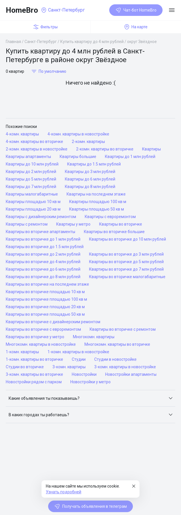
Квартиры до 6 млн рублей (90, 179)
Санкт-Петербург (40, 41)
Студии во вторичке (25, 367)
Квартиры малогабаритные (32, 194)
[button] (90, 398)
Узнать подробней (63, 492)
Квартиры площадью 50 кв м (96, 209)
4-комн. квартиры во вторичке (34, 141)
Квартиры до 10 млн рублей (32, 164)
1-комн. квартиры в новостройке (78, 351)
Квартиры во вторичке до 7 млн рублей (126, 269)
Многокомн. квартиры (93, 336)
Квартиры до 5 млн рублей (31, 179)
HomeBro (22, 10)
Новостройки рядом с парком (34, 382)
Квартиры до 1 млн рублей (130, 156)
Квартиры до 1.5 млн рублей (94, 164)
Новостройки (84, 374)
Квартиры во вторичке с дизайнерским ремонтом (53, 321)
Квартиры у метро (73, 224)
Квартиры (151, 149)
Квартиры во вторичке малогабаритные (127, 276)
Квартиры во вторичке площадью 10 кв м (45, 291)
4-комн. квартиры (22, 134)
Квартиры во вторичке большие (114, 231)
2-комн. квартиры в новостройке (36, 149)
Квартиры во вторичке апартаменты (40, 231)
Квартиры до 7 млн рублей (31, 186)
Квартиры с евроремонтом (110, 216)
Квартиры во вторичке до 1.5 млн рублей (45, 246)
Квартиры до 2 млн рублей (31, 171)
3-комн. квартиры (69, 367)
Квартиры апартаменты (28, 156)
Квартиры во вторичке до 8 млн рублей (43, 276)
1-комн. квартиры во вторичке (34, 359)
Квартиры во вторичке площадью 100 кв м (46, 299)
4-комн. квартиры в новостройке (78, 134)
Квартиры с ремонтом (27, 224)
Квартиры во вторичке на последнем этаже (47, 284)
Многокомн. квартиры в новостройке (41, 344)
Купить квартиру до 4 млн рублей (92, 41)
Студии (79, 359)
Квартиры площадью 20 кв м (33, 209)
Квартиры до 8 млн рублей (90, 186)
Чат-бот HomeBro (136, 10)
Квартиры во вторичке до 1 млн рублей (43, 239)
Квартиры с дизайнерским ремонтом (41, 216)
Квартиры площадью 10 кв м (33, 201)
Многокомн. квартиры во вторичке (117, 344)
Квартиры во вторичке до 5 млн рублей (126, 261)
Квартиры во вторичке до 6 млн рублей (43, 269)
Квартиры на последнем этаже (96, 194)
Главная (13, 41)
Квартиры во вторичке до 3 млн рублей (126, 254)
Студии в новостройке (115, 359)
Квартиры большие (78, 156)
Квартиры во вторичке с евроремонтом (43, 329)
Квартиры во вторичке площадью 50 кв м (45, 314)
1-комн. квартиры (22, 351)
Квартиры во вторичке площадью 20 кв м (45, 306)
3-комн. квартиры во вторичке (34, 374)
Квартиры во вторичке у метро (35, 336)
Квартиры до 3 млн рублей (90, 171)
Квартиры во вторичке (120, 224)
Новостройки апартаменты (131, 374)
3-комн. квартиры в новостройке (125, 367)
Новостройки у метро (90, 382)
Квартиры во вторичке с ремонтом (123, 329)
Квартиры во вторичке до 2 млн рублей (43, 254)
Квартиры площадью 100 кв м (97, 201)
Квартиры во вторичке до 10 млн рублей (127, 239)
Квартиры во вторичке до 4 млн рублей (43, 261)
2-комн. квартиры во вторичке (104, 149)
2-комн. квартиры (88, 141)
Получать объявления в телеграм (90, 506)
